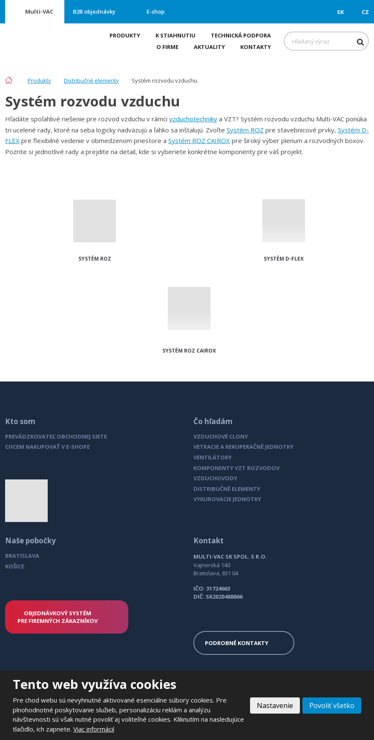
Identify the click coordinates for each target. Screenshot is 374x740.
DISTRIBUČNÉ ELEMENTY (226, 489)
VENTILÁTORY (212, 457)
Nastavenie (275, 705)
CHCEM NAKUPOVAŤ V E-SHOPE (47, 446)
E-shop (155, 11)
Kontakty (255, 47)
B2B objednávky (94, 11)
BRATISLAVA (22, 555)
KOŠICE (14, 566)
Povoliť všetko (331, 705)
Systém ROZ (245, 130)
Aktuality (209, 47)
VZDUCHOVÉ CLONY (220, 436)
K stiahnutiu (175, 35)
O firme (167, 47)
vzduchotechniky (193, 119)
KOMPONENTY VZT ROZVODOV (236, 468)
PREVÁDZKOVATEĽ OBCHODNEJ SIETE (56, 436)
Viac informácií (93, 729)
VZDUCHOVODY (215, 478)
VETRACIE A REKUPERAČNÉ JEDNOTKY (243, 446)
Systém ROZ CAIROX (199, 140)
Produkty (124, 35)
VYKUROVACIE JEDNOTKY (227, 499)
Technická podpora (241, 35)
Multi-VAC (39, 11)
